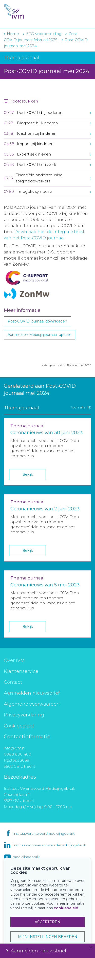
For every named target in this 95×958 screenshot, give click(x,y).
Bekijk (27, 474)
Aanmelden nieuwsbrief (32, 693)
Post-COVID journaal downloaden (37, 321)
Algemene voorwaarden (32, 704)
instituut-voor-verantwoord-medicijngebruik (49, 845)
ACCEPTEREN (47, 922)
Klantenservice (21, 671)
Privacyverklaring (24, 715)
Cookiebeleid (19, 726)
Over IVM (14, 660)
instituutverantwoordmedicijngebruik (43, 833)
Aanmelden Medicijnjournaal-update (39, 334)
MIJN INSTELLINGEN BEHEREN (47, 936)
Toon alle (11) (80, 407)
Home (13, 33)
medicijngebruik (26, 857)
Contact (13, 682)
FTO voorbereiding (44, 33)
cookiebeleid (66, 908)
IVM (33, 11)
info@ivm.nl (14, 748)
